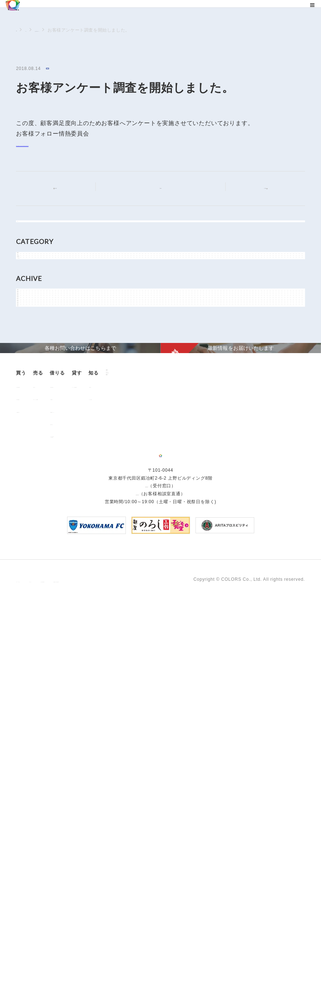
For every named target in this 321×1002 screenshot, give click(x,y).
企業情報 (26, 779)
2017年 (32, 518)
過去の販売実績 (36, 722)
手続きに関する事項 (134, 975)
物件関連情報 (38, 308)
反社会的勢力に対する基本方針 (196, 975)
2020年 (32, 469)
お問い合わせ (31, 803)
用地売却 (78, 709)
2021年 (32, 452)
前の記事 (62, 188)
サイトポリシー (87, 975)
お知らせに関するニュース (87, 30)
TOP (20, 29)
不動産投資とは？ (38, 734)
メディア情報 (38, 325)
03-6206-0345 (146, 888)
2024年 (32, 403)
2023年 (32, 420)
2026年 (32, 371)
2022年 (32, 436)
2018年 (32, 501)
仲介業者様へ (140, 722)
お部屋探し (137, 709)
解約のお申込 (140, 747)
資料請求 (26, 815)
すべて (31, 230)
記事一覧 (165, 188)
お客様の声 (257, 709)
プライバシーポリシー (39, 975)
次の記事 (259, 188)
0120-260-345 (137, 895)
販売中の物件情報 (38, 709)
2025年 (32, 387)
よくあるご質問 (262, 722)
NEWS (31, 276)
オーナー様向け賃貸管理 (209, 709)
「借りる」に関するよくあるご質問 (147, 761)
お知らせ (56, 69)
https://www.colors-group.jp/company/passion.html (87, 145)
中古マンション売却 (89, 722)
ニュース (43, 30)
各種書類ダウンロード (149, 734)
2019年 (32, 485)
